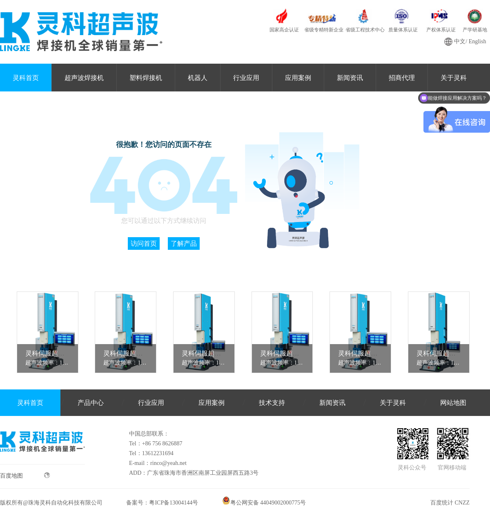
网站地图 (453, 402)
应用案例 (298, 77)
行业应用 (246, 77)
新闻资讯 (350, 77)
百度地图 (25, 475)
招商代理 (402, 77)
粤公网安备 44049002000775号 (264, 503)
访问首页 (144, 243)
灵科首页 (26, 77)
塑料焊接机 (145, 77)
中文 (460, 41)
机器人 (197, 77)
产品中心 (91, 402)
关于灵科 (393, 402)
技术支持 (272, 402)
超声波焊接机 (84, 77)
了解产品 (184, 243)
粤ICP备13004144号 (173, 503)
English (477, 41)
